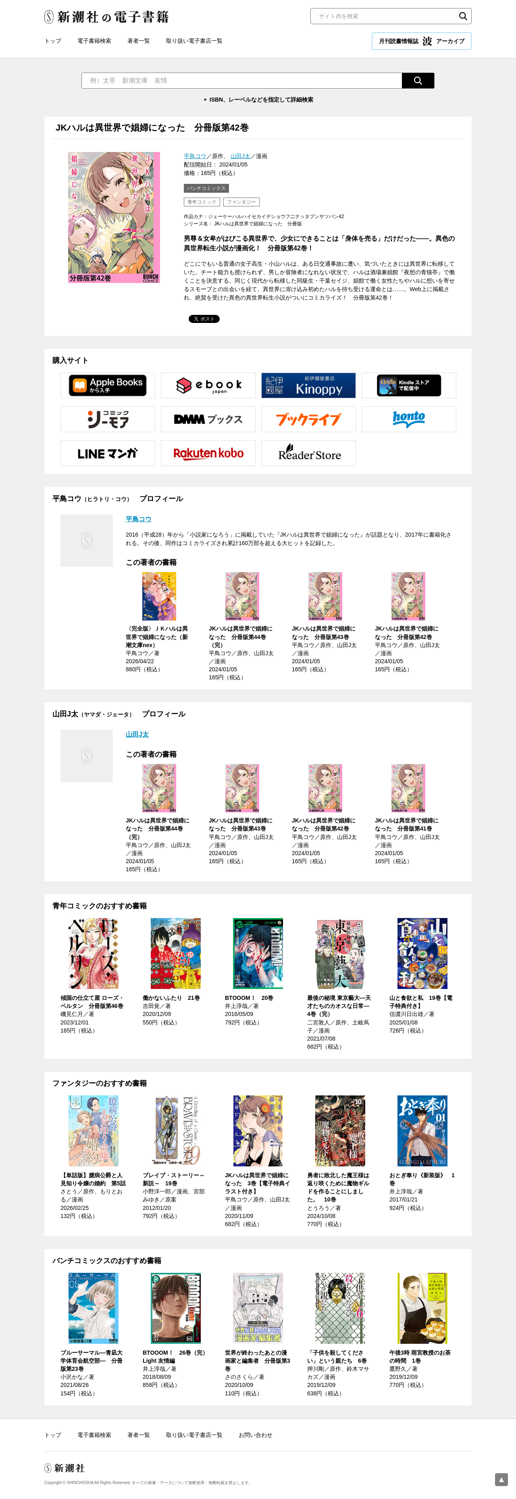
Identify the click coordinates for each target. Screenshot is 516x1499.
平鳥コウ (195, 156)
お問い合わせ (256, 1435)
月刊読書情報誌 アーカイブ (421, 41)
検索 (463, 16)
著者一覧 (138, 40)
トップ (52, 40)
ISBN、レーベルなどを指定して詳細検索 (261, 99)
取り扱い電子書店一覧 (194, 40)
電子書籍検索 (94, 40)
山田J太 (240, 156)
